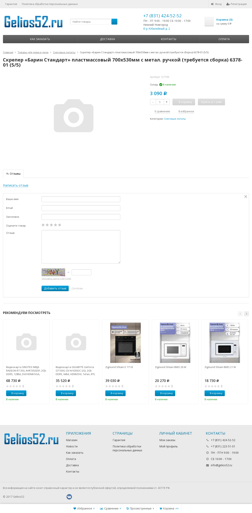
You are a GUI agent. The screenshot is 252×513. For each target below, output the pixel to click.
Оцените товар (16, 225)
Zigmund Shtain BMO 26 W (170, 367)
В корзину (15, 393)
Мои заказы (167, 440)
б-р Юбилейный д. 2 (156, 28)
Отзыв (10, 233)
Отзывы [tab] (13, 173)
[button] (240, 313)
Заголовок (12, 216)
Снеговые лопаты (175, 118)
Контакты (168, 39)
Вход (216, 4)
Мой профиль (168, 446)
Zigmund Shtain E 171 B (119, 367)
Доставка (107, 39)
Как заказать (40, 39)
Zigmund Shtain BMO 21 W (220, 367)
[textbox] (93, 22)
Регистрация (236, 4)
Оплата (224, 39)
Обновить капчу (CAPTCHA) (56, 278)
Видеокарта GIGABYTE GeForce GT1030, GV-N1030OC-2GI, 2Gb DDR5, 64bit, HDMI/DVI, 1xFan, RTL (75, 370)
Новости (72, 446)
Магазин (71, 440)
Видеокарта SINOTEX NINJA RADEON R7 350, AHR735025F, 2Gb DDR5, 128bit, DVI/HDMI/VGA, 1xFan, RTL (26, 370)
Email (9, 208)
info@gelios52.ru (221, 465)
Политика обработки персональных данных (50, 4)
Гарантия (11, 4)
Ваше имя (12, 199)
